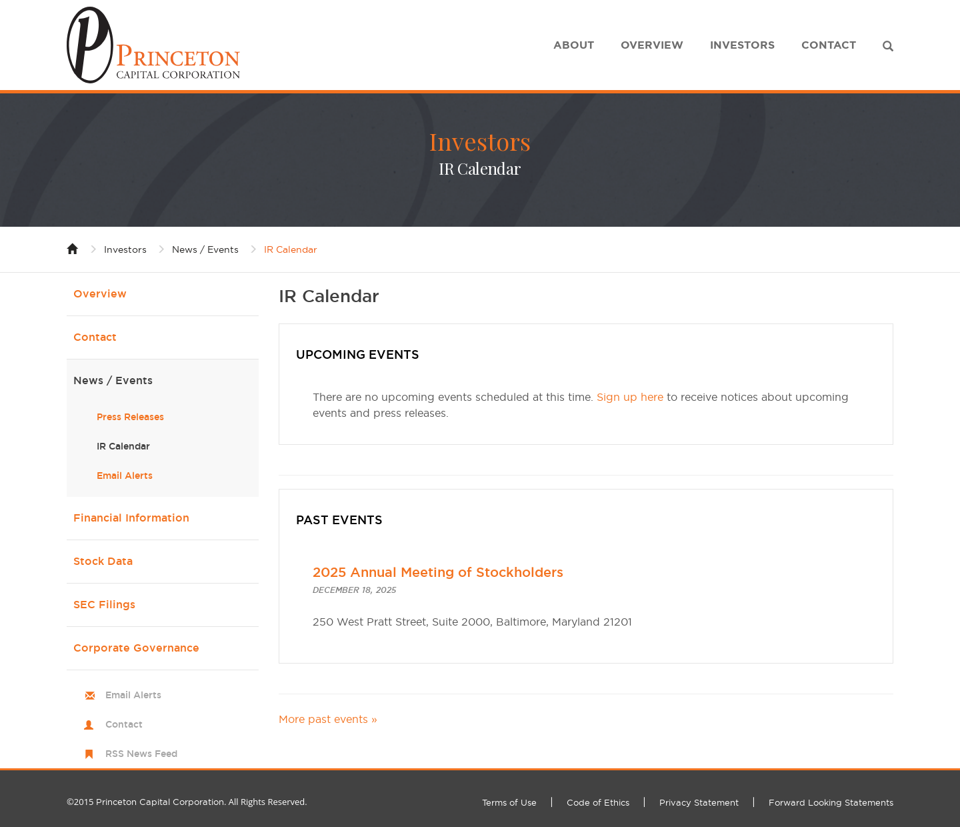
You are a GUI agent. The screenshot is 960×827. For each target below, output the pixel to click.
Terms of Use (509, 802)
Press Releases (130, 417)
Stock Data (103, 561)
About (573, 45)
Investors (742, 45)
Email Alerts (125, 476)
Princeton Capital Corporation (160, 801)
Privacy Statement (699, 802)
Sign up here (630, 396)
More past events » (328, 719)
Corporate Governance (136, 648)
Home (73, 248)
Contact (828, 45)
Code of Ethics (598, 802)
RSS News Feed (141, 754)
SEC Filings (104, 605)
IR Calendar (290, 249)
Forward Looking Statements (831, 802)
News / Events (205, 249)
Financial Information (131, 518)
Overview (652, 45)
